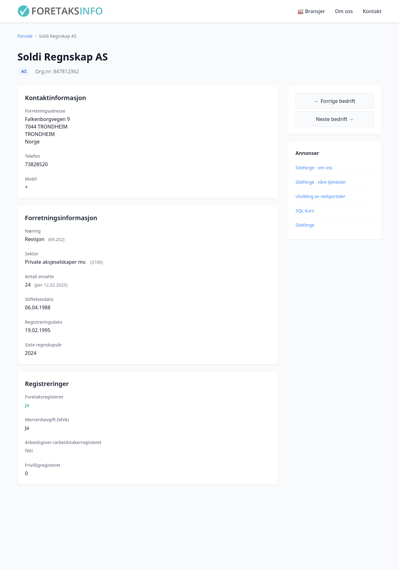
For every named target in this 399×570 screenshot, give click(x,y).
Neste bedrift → (335, 119)
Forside (24, 36)
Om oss (344, 11)
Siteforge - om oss (314, 168)
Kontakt (372, 11)
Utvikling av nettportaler (320, 196)
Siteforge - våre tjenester (321, 182)
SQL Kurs (305, 211)
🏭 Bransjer (311, 11)
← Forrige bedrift (334, 101)
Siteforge (305, 225)
